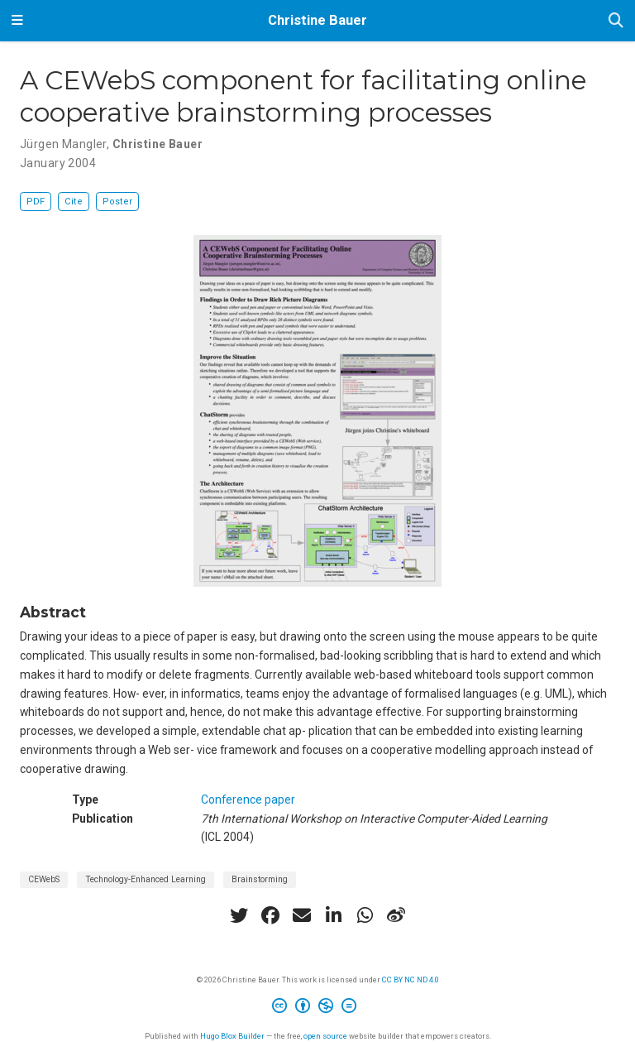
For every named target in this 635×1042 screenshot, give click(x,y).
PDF (35, 201)
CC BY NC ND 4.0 (410, 979)
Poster (117, 201)
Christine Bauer (317, 20)
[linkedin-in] (333, 915)
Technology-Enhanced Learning (145, 879)
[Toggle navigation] (17, 21)
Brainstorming (260, 879)
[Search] (616, 21)
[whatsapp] (364, 915)
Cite (73, 201)
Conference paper (248, 799)
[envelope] (301, 915)
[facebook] (270, 915)
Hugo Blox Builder (232, 1035)
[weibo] (396, 915)
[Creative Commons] (317, 1008)
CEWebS (44, 879)
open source (325, 1035)
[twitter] (239, 915)
